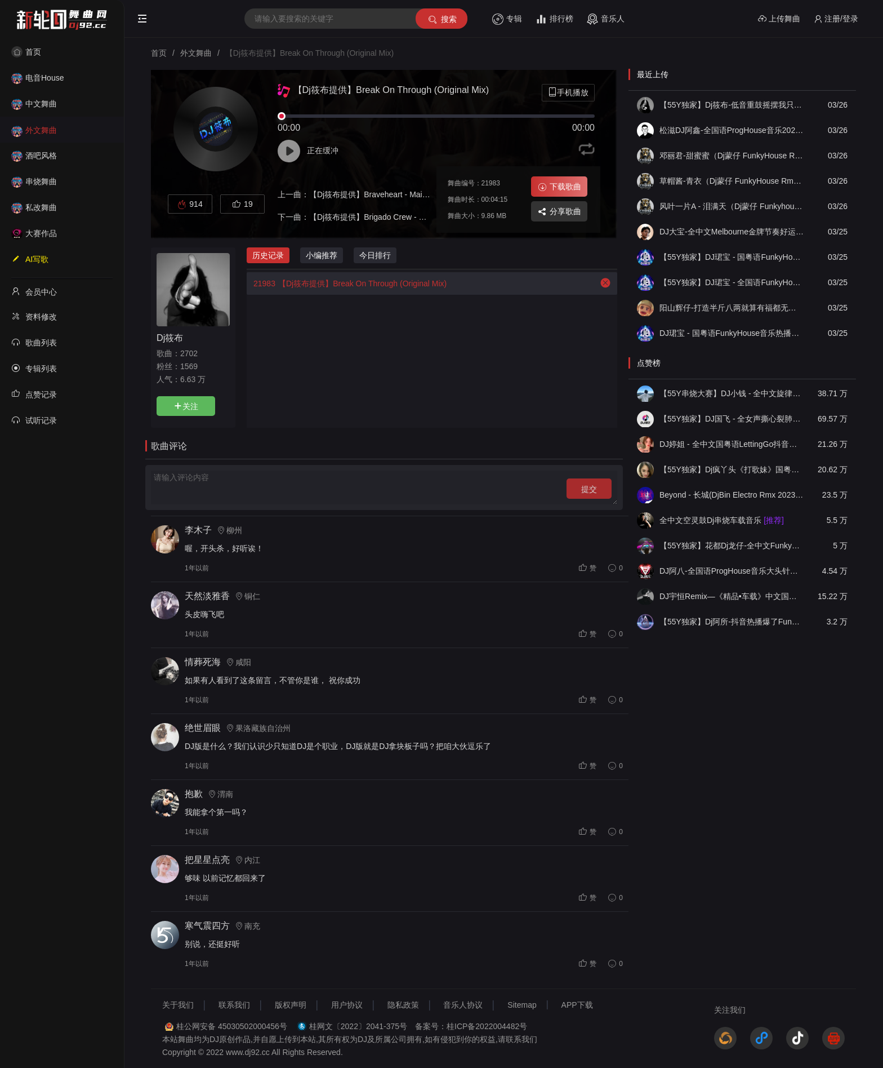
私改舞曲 (34, 207)
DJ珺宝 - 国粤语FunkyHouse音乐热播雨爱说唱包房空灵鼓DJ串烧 (731, 333)
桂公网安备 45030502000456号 (231, 1026)
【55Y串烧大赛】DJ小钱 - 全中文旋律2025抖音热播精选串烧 (731, 393)
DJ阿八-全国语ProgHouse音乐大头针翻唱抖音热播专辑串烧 (731, 570)
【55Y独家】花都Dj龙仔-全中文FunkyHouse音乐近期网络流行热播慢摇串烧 (731, 545)
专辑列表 (34, 368)
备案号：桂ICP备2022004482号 (471, 1026)
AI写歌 (29, 258)
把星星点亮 (207, 860)
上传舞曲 (779, 19)
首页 (26, 51)
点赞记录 (34, 394)
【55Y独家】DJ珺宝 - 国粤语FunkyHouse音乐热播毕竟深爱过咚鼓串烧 (731, 257)
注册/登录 (836, 19)
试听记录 (34, 420)
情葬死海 (203, 662)
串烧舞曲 (34, 181)
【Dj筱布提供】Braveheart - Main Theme (381, 194)
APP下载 (577, 1004)
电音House (37, 77)
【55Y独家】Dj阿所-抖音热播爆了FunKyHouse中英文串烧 (731, 621)
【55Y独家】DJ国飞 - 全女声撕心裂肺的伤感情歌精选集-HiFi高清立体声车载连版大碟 (731, 418)
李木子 (198, 530)
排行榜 (554, 19)
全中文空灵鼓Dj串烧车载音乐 (721, 520)
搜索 (442, 19)
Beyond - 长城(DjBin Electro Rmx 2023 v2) (731, 494)
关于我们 (178, 1004)
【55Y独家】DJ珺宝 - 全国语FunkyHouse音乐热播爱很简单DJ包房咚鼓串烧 (731, 282)
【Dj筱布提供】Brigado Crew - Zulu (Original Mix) (396, 216)
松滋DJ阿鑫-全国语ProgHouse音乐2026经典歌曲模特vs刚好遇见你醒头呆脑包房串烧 (731, 130)
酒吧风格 (34, 155)
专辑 (507, 19)
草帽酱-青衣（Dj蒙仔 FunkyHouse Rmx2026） (731, 180)
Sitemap (521, 1004)
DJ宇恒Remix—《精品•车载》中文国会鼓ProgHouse (731, 596)
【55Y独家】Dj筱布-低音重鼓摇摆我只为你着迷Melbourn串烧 (731, 104)
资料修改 (34, 316)
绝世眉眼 (203, 728)
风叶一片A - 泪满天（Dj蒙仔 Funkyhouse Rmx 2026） (731, 206)
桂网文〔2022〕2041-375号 (358, 1026)
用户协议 (347, 1004)
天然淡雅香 (207, 596)
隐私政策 (403, 1004)
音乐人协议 (463, 1004)
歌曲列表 (34, 342)
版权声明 (290, 1004)
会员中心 (34, 291)
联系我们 (234, 1004)
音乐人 (606, 19)
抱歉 (194, 794)
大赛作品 (34, 233)
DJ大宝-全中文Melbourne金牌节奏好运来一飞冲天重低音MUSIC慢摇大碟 (731, 231)
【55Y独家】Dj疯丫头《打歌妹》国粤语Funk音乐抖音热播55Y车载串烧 (731, 469)
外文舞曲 (34, 130)
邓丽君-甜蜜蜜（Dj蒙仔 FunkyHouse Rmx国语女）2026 (731, 155)
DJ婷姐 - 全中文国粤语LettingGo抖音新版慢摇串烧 (731, 444)
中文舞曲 (34, 103)
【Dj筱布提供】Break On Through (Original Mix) (347, 283)
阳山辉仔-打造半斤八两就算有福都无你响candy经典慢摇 (731, 307)
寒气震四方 (207, 925)
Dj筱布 (170, 338)
